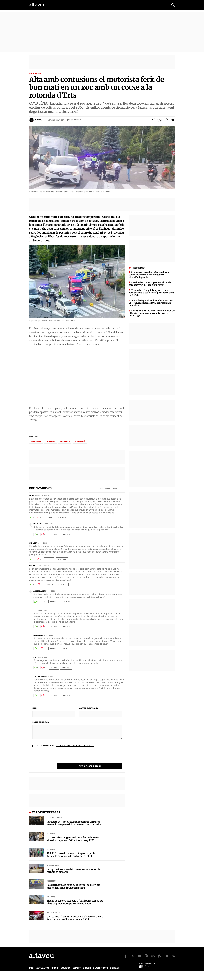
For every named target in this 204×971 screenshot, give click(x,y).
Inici (31, 962)
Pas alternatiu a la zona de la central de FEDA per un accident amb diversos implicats (73, 880)
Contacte (44, 966)
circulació (80, 441)
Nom (34, 708)
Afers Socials (53, 859)
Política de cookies (108, 966)
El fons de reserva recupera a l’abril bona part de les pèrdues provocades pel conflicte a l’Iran (75, 896)
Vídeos (87, 962)
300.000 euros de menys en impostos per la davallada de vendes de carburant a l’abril (71, 848)
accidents (65, 441)
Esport (77, 962)
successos (36, 441)
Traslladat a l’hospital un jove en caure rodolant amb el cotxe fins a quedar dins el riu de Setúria (151, 292)
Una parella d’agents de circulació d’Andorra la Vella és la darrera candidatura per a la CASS (75, 912)
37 (33, 584)
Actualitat (42, 962)
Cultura (65, 962)
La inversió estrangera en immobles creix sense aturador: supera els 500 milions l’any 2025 (73, 833)
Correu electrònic (88, 708)
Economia (51, 828)
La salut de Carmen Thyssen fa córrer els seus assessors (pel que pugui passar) (150, 283)
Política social (54, 907)
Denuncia (62, 517)
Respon (49, 517)
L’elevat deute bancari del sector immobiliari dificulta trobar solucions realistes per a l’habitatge (152, 313)
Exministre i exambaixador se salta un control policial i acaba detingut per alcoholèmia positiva (149, 275)
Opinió (55, 962)
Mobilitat (50, 441)
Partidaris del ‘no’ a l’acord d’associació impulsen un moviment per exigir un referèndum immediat (74, 817)
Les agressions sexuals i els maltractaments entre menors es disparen (74, 864)
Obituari (115, 962)
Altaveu (38, 120)
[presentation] (54, 757)
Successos (35, 73)
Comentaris (75, 120)
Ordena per (105, 488)
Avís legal (125, 966)
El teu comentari (40, 722)
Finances (51, 891)
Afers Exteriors (54, 812)
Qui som (33, 966)
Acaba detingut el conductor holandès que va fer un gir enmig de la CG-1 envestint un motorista (151, 303)
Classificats (100, 962)
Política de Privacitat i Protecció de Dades (75, 746)
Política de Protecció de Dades (80, 966)
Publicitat (56, 966)
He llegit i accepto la (63, 746)
